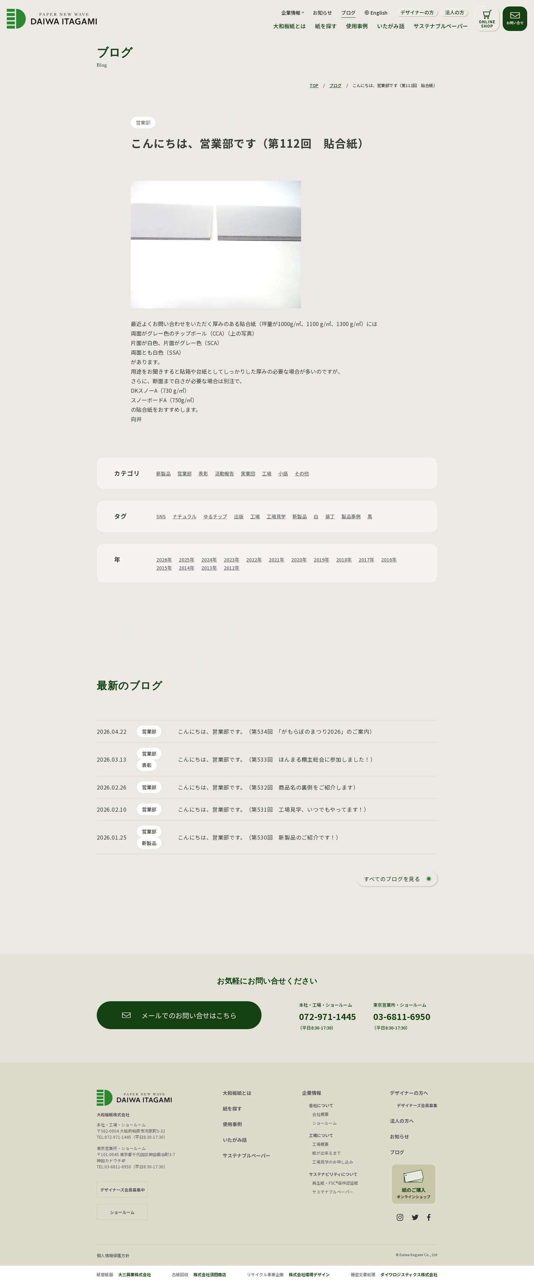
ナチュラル (185, 516)
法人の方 (454, 12)
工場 (266, 473)
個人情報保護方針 (113, 1255)
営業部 (143, 122)
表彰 (203, 473)
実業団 (248, 473)
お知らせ (322, 12)
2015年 (164, 567)
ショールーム (324, 1123)
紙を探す (326, 26)
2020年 (299, 559)
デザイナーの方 (417, 12)
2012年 (231, 567)
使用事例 (357, 26)
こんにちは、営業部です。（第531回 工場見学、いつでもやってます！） (274, 809)
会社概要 (320, 1114)
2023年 (231, 559)
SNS (161, 516)
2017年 (366, 559)
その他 (302, 473)
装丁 (330, 516)
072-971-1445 (327, 1016)
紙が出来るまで (326, 1153)
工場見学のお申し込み (332, 1162)
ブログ (348, 12)
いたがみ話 (390, 26)
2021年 (276, 559)
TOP (314, 85)
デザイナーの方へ (409, 1092)
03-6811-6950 (401, 1016)
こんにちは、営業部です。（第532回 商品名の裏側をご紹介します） (268, 787)
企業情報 (311, 1092)
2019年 (321, 559)
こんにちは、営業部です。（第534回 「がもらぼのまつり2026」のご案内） (276, 731)
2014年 (186, 567)
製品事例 (351, 516)
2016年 (389, 559)
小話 (283, 473)
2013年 (209, 567)
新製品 (163, 473)
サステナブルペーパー (440, 26)
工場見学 (276, 516)
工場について (321, 1135)
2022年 (254, 559)
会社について (321, 1105)
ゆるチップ (215, 516)
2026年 (164, 559)
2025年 (186, 559)
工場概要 (320, 1144)
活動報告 (224, 473)
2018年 (344, 559)
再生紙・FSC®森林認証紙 (335, 1183)
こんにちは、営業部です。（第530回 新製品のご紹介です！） (260, 837)
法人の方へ (402, 1120)
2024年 (209, 559)
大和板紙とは (289, 26)
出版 (239, 516)
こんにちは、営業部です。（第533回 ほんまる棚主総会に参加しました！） (277, 759)
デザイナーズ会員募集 (417, 1105)
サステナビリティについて (333, 1174)
